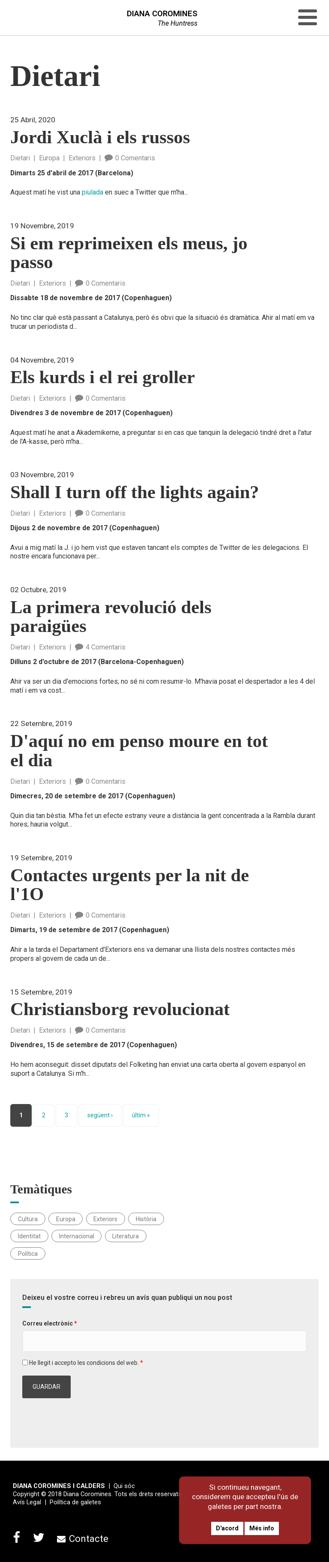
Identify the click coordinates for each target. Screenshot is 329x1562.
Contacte (82, 1538)
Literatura (125, 1236)
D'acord (227, 1528)
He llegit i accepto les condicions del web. (86, 1362)
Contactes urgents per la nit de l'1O (129, 885)
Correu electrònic (49, 1323)
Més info (261, 1528)
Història (146, 1218)
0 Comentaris (130, 158)
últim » (141, 1115)
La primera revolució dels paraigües (111, 617)
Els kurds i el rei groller (102, 377)
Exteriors (82, 158)
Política (28, 1253)
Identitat (29, 1236)
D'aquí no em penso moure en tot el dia (139, 751)
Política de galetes (75, 1502)
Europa (49, 158)
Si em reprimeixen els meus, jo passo (129, 253)
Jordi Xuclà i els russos (100, 137)
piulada (92, 192)
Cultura (28, 1218)
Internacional (76, 1236)
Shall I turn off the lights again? (134, 492)
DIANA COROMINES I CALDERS (59, 1486)
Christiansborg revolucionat (120, 1009)
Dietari (20, 158)
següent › (100, 1115)
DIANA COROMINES (162, 13)
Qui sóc (124, 1486)
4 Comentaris (100, 647)
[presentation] (87, 1419)
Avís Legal (27, 1502)
